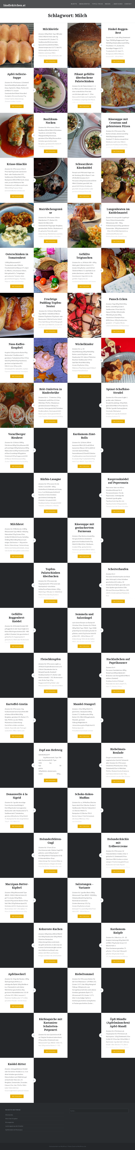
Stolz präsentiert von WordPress (58, 1146)
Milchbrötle (9, 1115)
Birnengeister (9, 1122)
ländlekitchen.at (14, 5)
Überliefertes (84, 4)
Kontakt (128, 4)
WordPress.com (81, 1146)
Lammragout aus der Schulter (14, 1126)
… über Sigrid (117, 4)
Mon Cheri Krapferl (11, 1118)
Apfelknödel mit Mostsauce (13, 1130)
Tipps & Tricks (97, 4)
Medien (107, 4)
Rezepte (74, 4)
